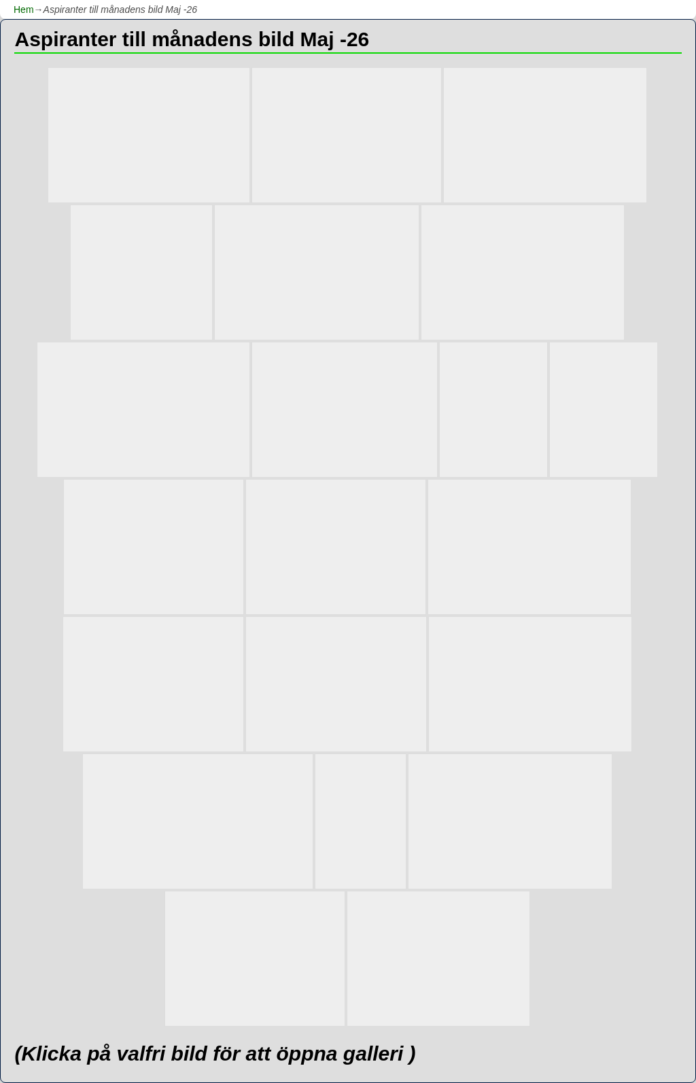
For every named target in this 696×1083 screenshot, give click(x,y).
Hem (24, 9)
